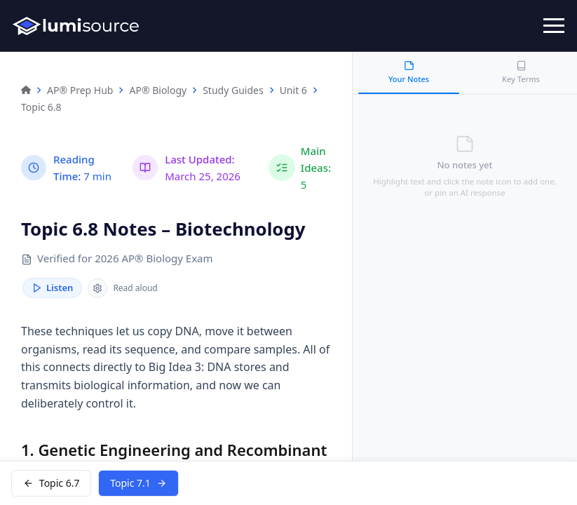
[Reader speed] (97, 288)
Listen (52, 288)
